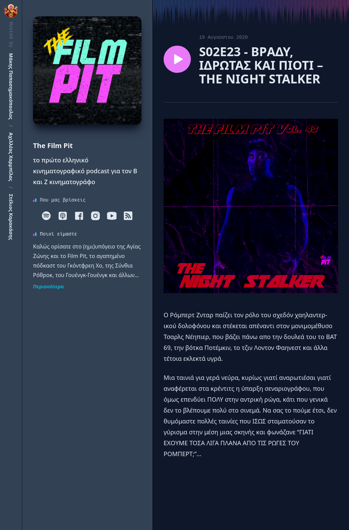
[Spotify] (46, 215)
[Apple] (62, 215)
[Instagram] (95, 215)
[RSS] (128, 215)
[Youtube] (111, 215)
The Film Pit (53, 145)
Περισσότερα (48, 286)
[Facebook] (79, 215)
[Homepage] (87, 70)
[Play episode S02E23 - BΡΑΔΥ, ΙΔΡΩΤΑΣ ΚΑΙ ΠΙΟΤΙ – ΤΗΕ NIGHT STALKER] (177, 59)
